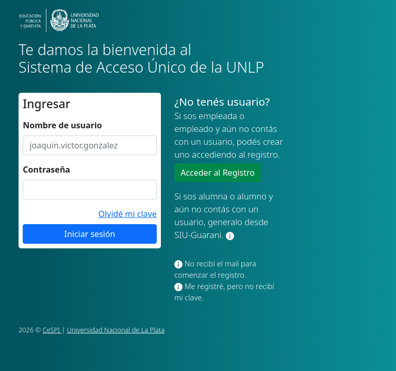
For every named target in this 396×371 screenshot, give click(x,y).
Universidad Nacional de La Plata (115, 329)
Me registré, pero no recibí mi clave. (224, 291)
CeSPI (52, 329)
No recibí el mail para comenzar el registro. (215, 269)
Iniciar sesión (89, 234)
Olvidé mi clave (127, 214)
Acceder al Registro (217, 172)
